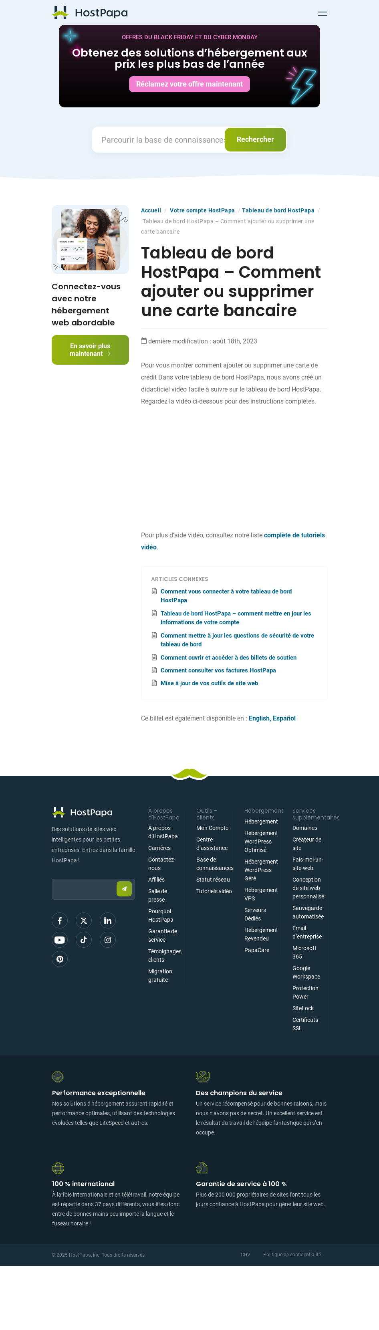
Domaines (304, 828)
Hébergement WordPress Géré (261, 870)
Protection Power (305, 992)
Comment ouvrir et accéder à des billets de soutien (228, 657)
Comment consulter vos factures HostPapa (218, 670)
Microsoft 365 (304, 952)
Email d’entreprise (307, 932)
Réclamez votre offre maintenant (189, 84)
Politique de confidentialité (292, 1254)
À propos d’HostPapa (163, 832)
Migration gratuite (160, 975)
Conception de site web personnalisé (308, 888)
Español (284, 718)
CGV (245, 1254)
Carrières (159, 848)
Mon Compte (212, 828)
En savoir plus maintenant (90, 349)
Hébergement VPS (261, 894)
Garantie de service (162, 935)
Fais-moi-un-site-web (307, 863)
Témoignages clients (164, 955)
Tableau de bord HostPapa (278, 210)
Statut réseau (213, 879)
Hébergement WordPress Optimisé (261, 841)
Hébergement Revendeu (261, 934)
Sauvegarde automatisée (308, 912)
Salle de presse (157, 895)
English (259, 718)
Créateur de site (306, 843)
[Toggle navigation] (322, 12)
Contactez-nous (161, 863)
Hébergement (261, 821)
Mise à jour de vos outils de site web (209, 683)
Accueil (151, 210)
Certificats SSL (305, 1024)
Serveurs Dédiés (255, 914)
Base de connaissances (215, 863)
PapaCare (256, 950)
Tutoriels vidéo (214, 891)
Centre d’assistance (212, 843)
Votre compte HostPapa (202, 210)
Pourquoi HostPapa (160, 915)
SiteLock (303, 1008)
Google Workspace (306, 972)
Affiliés (156, 879)
